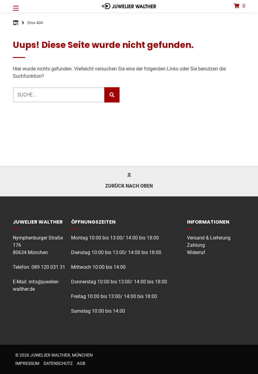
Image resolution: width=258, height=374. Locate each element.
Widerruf (196, 252)
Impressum (27, 363)
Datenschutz (58, 363)
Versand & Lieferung (209, 238)
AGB (81, 363)
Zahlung (196, 245)
